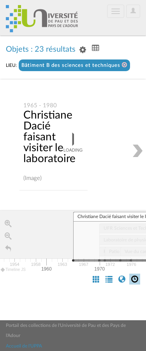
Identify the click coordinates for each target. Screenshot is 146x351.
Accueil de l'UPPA (24, 346)
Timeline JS (13, 270)
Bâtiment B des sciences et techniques (74, 65)
